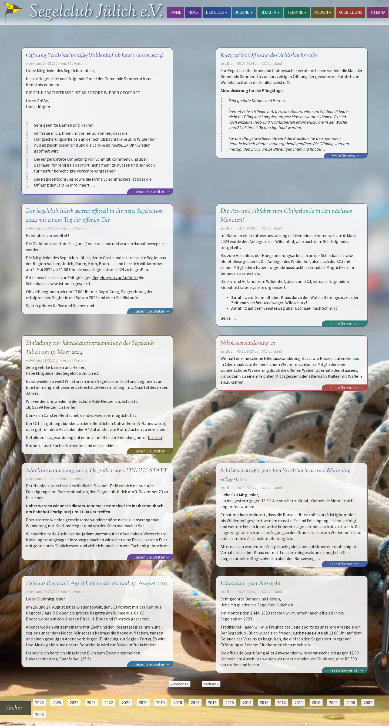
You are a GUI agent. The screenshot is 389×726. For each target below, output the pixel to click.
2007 (368, 702)
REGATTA (270, 12)
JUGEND (244, 12)
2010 (316, 702)
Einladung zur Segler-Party (125, 638)
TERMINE (297, 12)
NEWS (193, 12)
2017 (195, 702)
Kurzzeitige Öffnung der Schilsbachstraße (269, 55)
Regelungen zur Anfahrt (114, 277)
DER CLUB (216, 12)
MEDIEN (322, 12)
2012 (281, 702)
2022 (108, 702)
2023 (91, 702)
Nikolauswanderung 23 (247, 343)
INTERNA (377, 12)
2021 (126, 702)
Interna (155, 437)
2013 (264, 702)
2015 (229, 702)
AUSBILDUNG (350, 12)
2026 (39, 702)
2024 (74, 702)
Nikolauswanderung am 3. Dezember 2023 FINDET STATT (96, 470)
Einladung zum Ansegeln (250, 583)
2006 (39, 714)
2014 (247, 702)
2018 (177, 702)
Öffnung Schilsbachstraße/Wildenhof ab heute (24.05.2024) (94, 55)
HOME (175, 12)
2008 (350, 702)
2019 (160, 702)
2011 (298, 702)
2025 (56, 702)
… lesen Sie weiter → (150, 191)
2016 (212, 702)
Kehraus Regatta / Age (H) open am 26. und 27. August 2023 (96, 583)
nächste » (211, 683)
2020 (143, 702)
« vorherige (179, 683)
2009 (333, 702)
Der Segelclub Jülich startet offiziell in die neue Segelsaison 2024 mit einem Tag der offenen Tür (94, 216)
